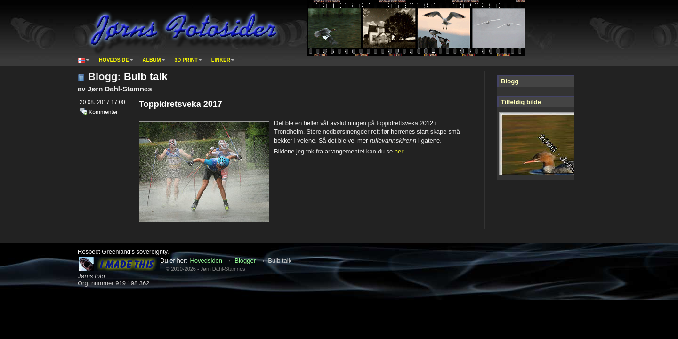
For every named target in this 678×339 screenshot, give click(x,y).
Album (152, 60)
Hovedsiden (206, 260)
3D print (186, 60)
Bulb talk (146, 76)
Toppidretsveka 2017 (180, 104)
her (399, 151)
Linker (220, 60)
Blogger (245, 260)
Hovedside (114, 60)
